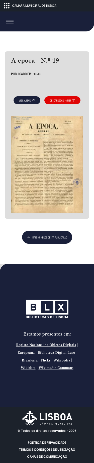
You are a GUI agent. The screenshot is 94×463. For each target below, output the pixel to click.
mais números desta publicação (47, 237)
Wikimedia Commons (56, 368)
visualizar (27, 100)
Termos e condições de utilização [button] (47, 450)
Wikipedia (61, 360)
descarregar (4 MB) (62, 100)
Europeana (26, 352)
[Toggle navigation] (10, 21)
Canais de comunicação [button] (47, 457)
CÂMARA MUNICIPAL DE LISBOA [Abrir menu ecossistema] (30, 5)
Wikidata (28, 368)
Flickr (45, 360)
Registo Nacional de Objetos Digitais (46, 345)
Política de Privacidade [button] (47, 443)
